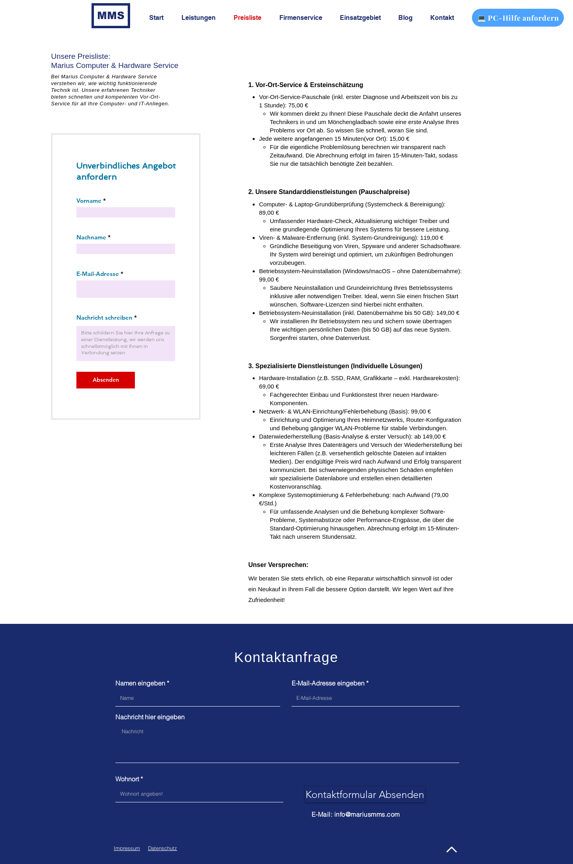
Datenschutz (162, 848)
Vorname (88, 201)
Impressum (127, 848)
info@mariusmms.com (367, 814)
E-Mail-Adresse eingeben (328, 683)
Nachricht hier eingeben (150, 717)
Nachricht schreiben (104, 317)
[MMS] (111, 15)
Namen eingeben (140, 683)
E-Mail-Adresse (97, 274)
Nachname (91, 237)
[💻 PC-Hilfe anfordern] (518, 18)
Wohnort (127, 779)
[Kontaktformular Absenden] (365, 794)
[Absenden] (105, 380)
